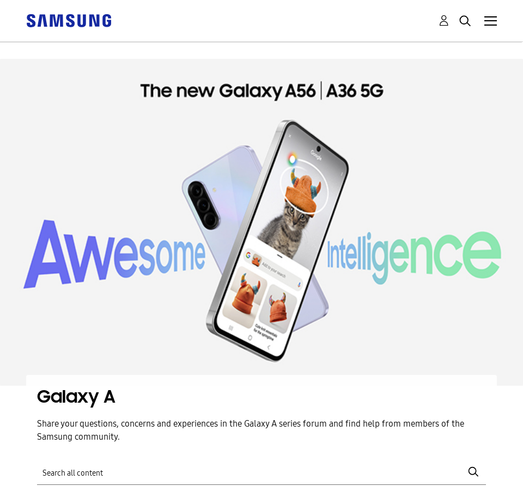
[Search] (261, 472)
